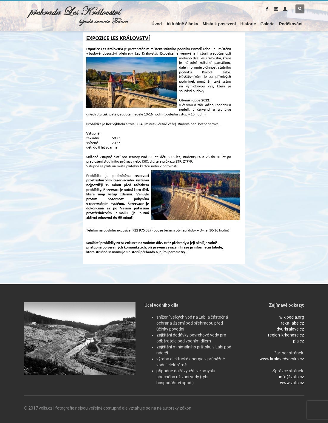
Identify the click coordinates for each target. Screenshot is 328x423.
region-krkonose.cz (286, 335)
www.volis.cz (292, 382)
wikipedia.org (291, 317)
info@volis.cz (291, 376)
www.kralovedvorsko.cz (282, 358)
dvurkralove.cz (290, 329)
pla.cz (298, 341)
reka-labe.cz (292, 323)
